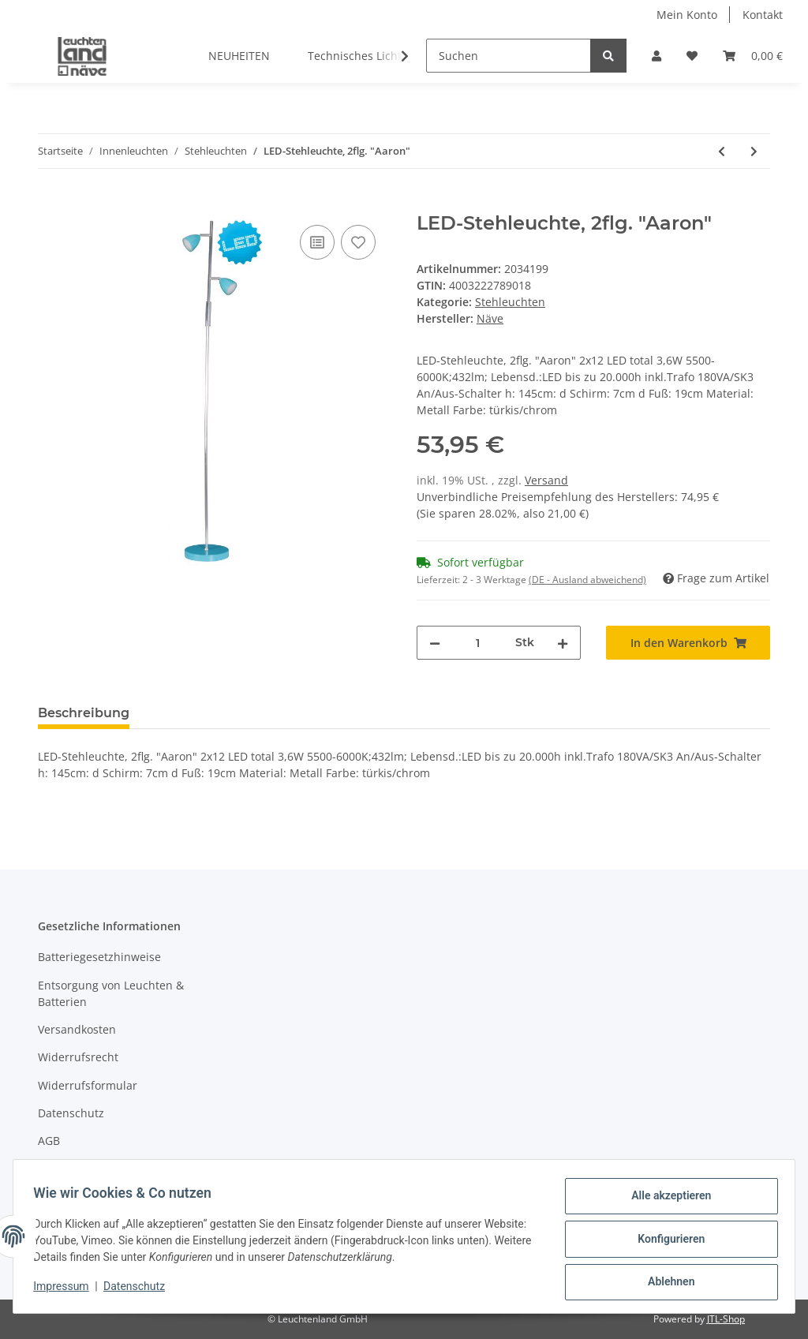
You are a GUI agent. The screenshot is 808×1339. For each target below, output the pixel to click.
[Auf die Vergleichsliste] (317, 242)
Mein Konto (686, 14)
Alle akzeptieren (665, 1201)
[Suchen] (508, 56)
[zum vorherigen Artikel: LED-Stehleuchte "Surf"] (721, 151)
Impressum (68, 1168)
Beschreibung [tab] (83, 712)
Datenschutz (71, 1112)
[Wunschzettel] (692, 55)
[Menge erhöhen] (562, 642)
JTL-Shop (726, 1319)
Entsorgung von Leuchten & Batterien (111, 993)
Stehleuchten (510, 301)
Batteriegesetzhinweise (99, 956)
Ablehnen (665, 1283)
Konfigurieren (665, 1242)
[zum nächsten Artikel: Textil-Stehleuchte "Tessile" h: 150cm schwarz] (754, 151)
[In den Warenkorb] (50, 203)
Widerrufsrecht (78, 1056)
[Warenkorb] (752, 55)
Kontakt (763, 14)
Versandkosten (77, 1029)
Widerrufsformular (87, 1085)
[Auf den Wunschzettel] (358, 242)
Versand (546, 480)
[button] (656, 55)
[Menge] (477, 642)
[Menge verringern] (434, 642)
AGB (49, 1140)
